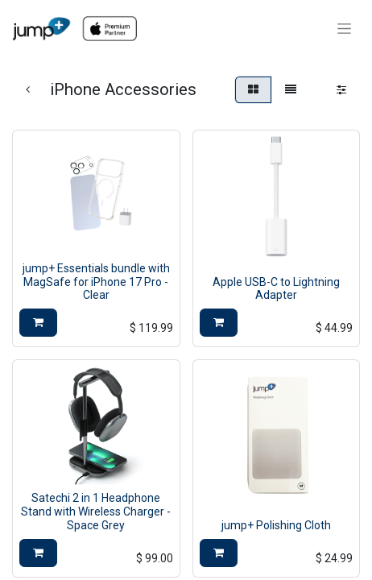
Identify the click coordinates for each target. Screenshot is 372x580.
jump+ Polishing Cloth (276, 525)
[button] (38, 323)
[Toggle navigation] (344, 29)
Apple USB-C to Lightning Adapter (276, 289)
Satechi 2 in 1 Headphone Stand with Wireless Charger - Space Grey (96, 511)
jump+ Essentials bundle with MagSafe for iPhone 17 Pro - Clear (96, 282)
